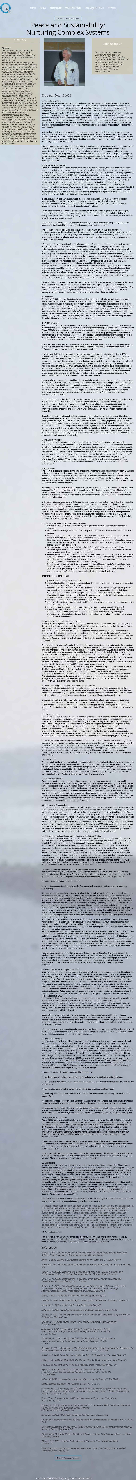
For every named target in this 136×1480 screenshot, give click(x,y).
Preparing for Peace (94, 8)
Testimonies (55, 8)
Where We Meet (73, 8)
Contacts (112, 8)
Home (33, 8)
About (43, 8)
